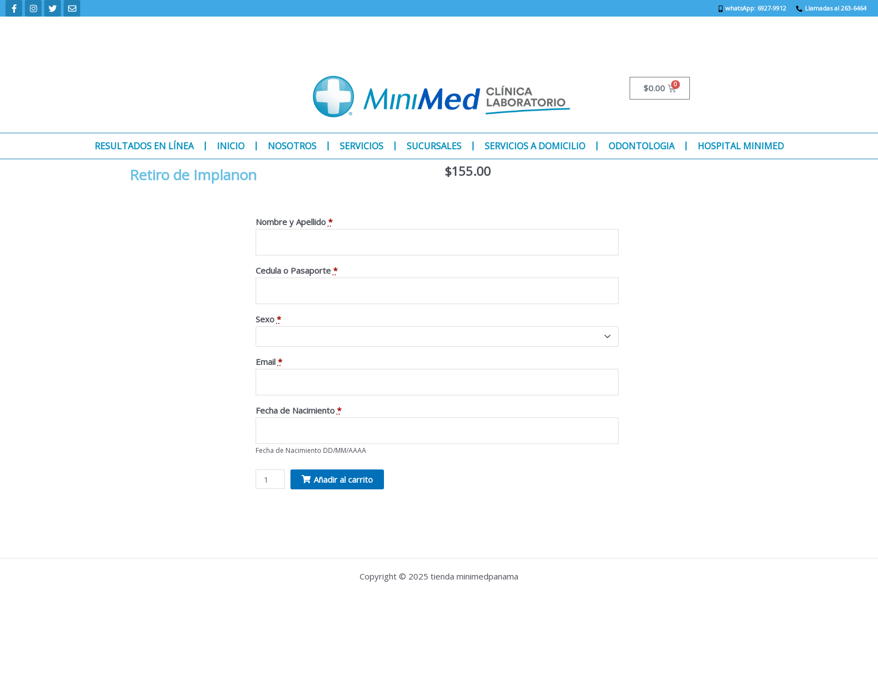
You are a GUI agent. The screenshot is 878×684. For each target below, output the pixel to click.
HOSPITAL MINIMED (741, 146)
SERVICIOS (361, 146)
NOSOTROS (292, 146)
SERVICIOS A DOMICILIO (535, 146)
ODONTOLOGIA (641, 146)
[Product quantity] (270, 482)
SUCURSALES (434, 146)
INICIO (231, 146)
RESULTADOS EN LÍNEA (144, 146)
